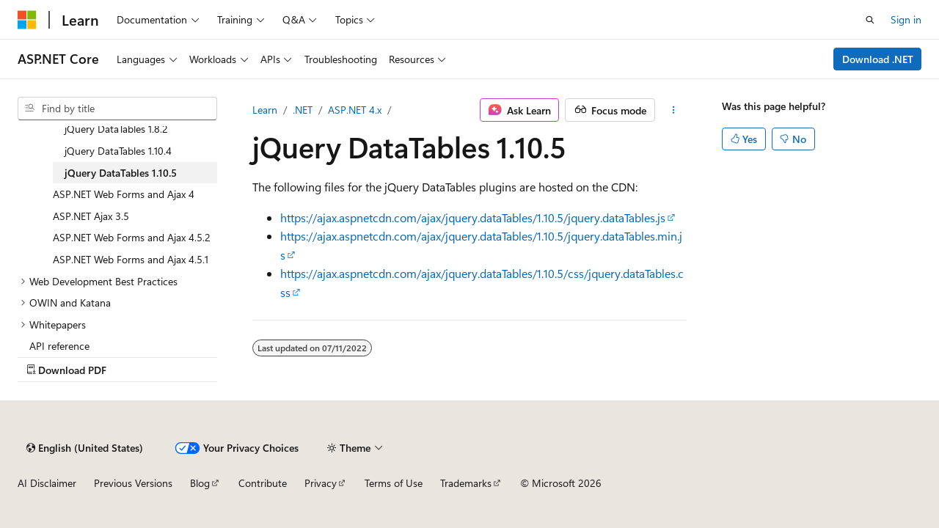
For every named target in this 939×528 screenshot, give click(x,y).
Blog (200, 483)
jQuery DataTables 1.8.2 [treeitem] (116, 129)
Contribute (262, 483)
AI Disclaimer (47, 483)
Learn (264, 110)
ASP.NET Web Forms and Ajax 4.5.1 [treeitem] (130, 259)
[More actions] (674, 110)
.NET (303, 110)
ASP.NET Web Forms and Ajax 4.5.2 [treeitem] (132, 237)
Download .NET (877, 59)
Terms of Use (394, 483)
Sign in (906, 19)
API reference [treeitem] (59, 346)
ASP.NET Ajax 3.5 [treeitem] (91, 216)
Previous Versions (133, 483)
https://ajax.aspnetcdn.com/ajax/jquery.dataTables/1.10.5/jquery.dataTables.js (472, 217)
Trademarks (466, 483)
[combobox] (117, 108)
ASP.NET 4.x (354, 110)
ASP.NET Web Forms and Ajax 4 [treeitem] (123, 194)
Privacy (320, 483)
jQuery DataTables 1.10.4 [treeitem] (118, 151)
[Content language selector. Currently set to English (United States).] (85, 448)
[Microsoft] (27, 19)
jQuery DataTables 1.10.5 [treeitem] (121, 173)
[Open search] (870, 20)
